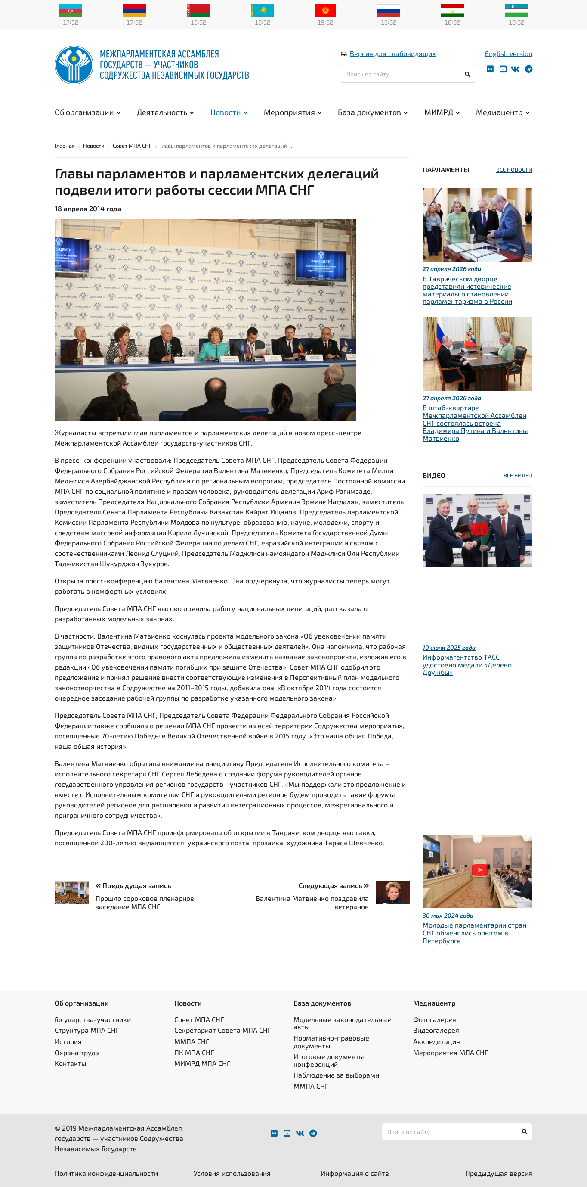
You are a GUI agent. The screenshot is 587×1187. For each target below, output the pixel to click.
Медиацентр (502, 112)
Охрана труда (77, 1052)
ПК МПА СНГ (194, 1052)
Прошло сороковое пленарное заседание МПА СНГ (145, 902)
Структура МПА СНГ (87, 1030)
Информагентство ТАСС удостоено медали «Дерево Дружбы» (467, 664)
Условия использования (232, 1173)
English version (508, 53)
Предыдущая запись (133, 885)
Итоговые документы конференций (329, 1060)
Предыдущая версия (498, 1173)
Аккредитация (436, 1041)
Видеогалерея (436, 1030)
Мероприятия (292, 112)
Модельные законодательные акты (342, 1023)
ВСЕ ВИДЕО (518, 475)
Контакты (71, 1063)
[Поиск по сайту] (408, 74)
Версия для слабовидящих (393, 53)
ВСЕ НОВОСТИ (514, 169)
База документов (373, 112)
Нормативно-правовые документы (331, 1042)
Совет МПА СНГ (132, 145)
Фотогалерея (434, 1019)
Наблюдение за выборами (336, 1075)
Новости (228, 112)
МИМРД (442, 112)
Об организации (87, 112)
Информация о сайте (355, 1173)
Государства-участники (93, 1019)
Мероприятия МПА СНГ (450, 1052)
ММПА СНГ (191, 1041)
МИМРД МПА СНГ (202, 1063)
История (68, 1041)
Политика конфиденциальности (106, 1173)
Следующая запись (334, 885)
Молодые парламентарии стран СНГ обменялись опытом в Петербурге (474, 932)
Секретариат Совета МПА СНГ (222, 1030)
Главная (65, 145)
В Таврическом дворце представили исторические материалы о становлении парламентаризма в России (467, 289)
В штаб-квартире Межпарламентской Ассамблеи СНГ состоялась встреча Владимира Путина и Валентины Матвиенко (475, 422)
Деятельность (165, 112)
